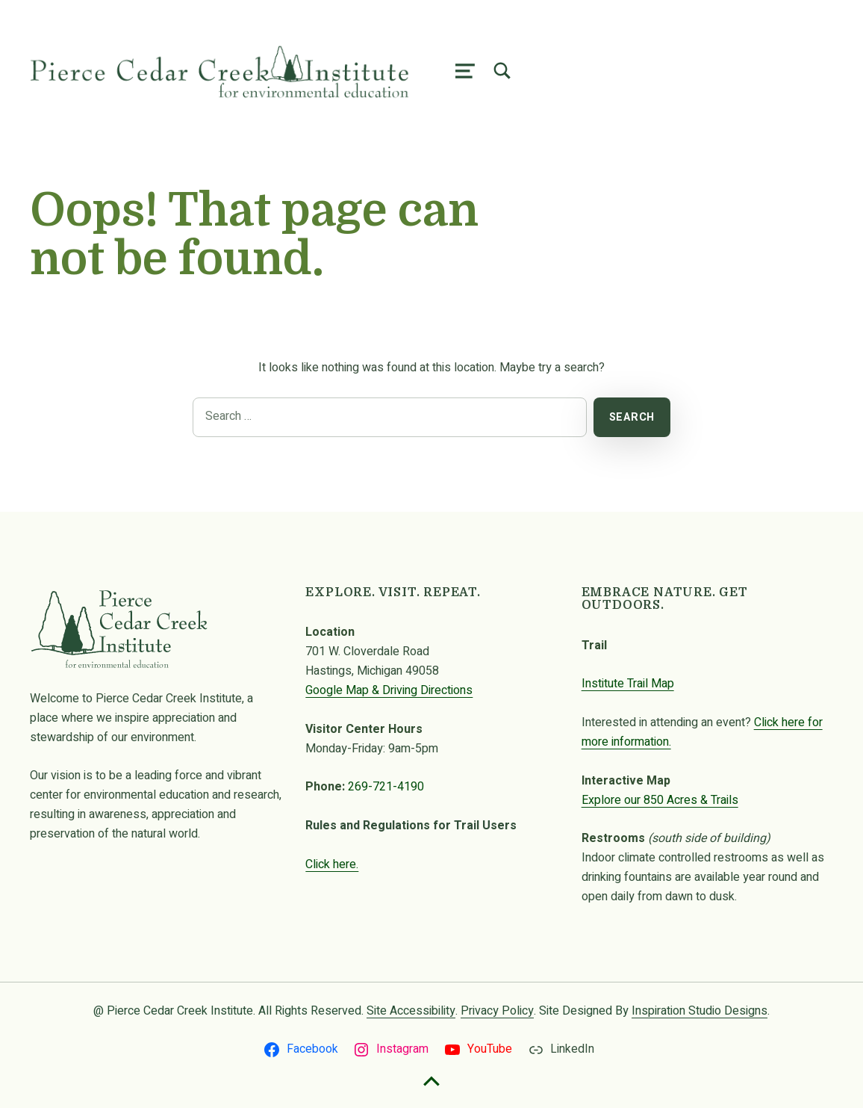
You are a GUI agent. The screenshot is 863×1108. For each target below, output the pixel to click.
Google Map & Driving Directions (389, 690)
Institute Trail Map (628, 684)
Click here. (331, 864)
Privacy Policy (497, 1011)
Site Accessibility (411, 1011)
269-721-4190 (386, 787)
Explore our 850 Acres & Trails (660, 800)
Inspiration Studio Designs (699, 1011)
